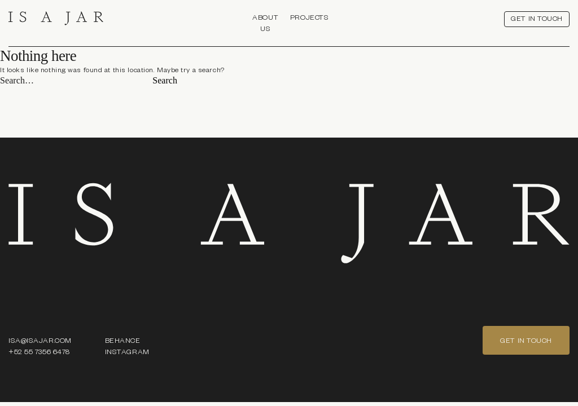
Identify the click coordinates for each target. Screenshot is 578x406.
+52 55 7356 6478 (39, 351)
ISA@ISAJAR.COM (40, 340)
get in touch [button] (537, 18)
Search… (17, 80)
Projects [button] (309, 16)
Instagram (127, 351)
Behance (123, 340)
